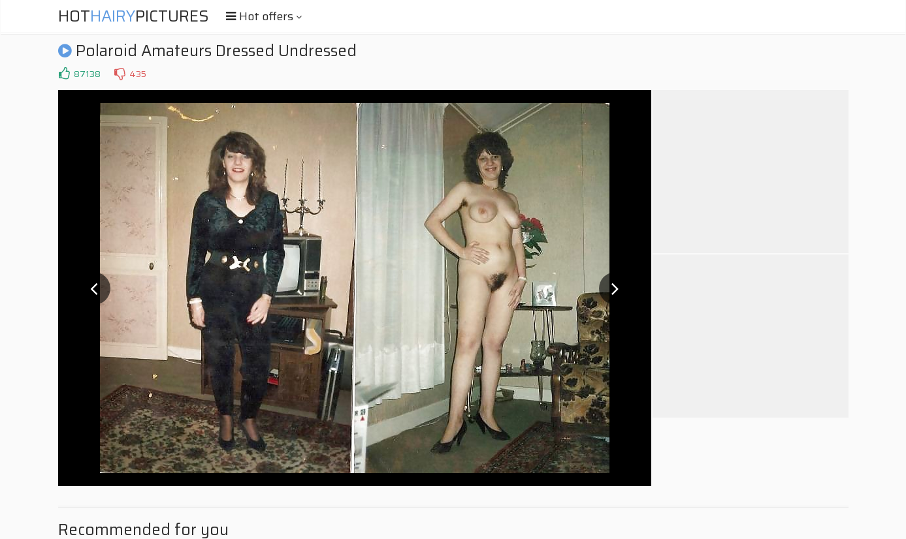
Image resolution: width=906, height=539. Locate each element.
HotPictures (133, 16)
